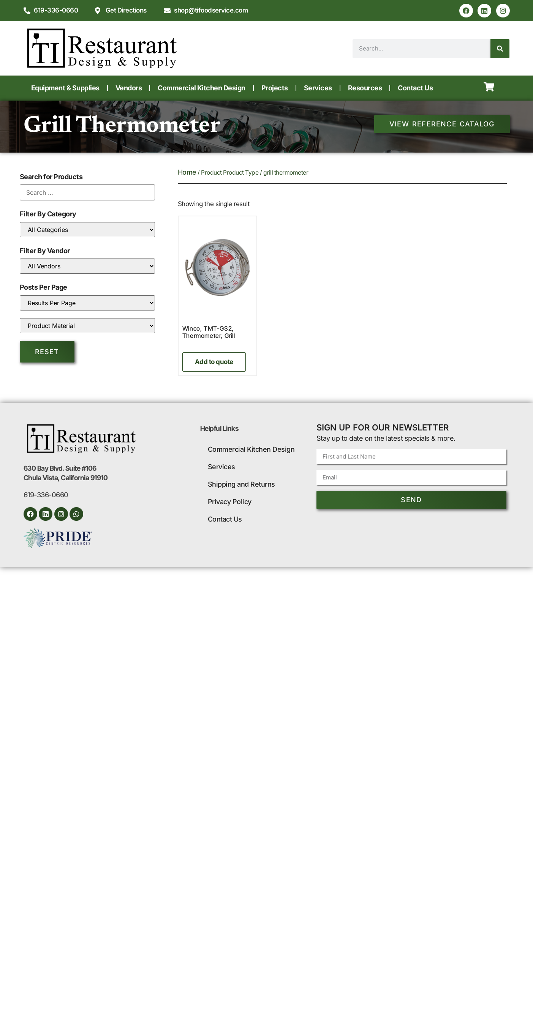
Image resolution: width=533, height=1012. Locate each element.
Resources (365, 88)
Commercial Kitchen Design (201, 88)
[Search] (499, 48)
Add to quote (214, 362)
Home (187, 172)
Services (318, 88)
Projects (274, 88)
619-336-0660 (46, 495)
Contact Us (415, 88)
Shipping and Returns (241, 484)
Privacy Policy (229, 502)
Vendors (128, 88)
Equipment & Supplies (65, 88)
